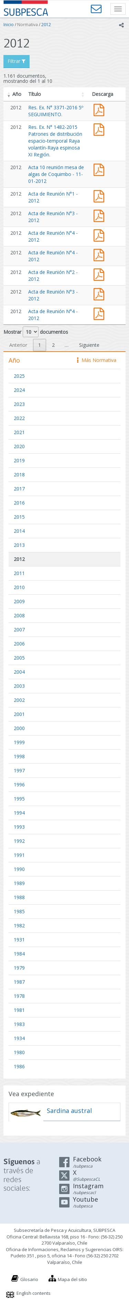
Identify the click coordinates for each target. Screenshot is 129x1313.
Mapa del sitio (72, 1279)
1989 (19, 883)
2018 (19, 474)
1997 (19, 770)
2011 (19, 573)
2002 (19, 700)
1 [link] (39, 345)
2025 (19, 376)
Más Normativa (96, 360)
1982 (19, 925)
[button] (9, 94)
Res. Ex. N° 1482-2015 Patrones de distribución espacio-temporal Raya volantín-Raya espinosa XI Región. (55, 141)
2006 (19, 643)
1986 (19, 1066)
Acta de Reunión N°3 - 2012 (100, 215)
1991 (19, 855)
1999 (19, 742)
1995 (19, 798)
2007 (19, 629)
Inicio (8, 24)
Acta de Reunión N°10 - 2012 (100, 169)
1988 (19, 897)
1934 (19, 1038)
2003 (19, 686)
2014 (19, 531)
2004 (19, 672)
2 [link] (53, 345)
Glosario (29, 1279)
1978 (19, 996)
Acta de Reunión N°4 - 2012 (100, 234)
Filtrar (16, 61)
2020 (19, 446)
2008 (19, 615)
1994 (19, 812)
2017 (19, 488)
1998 (19, 756)
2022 (19, 418)
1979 (19, 967)
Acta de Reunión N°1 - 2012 (100, 195)
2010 (19, 587)
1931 (19, 939)
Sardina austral (69, 1110)
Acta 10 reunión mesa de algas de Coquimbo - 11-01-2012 (56, 174)
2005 (19, 657)
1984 (19, 953)
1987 (19, 982)
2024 (19, 390)
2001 (19, 714)
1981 (19, 1010)
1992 (19, 841)
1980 (19, 1052)
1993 (19, 827)
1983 (19, 1024)
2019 (19, 460)
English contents (34, 1293)
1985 (19, 911)
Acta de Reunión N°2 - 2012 (100, 274)
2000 (19, 728)
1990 (19, 869)
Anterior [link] (18, 345)
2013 (19, 545)
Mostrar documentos (35, 332)
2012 (46, 24)
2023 (19, 404)
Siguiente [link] (89, 345)
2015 (19, 517)
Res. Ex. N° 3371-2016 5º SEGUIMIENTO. (55, 111)
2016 (19, 502)
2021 (19, 432)
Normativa (27, 24)
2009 (19, 601)
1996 (19, 784)
